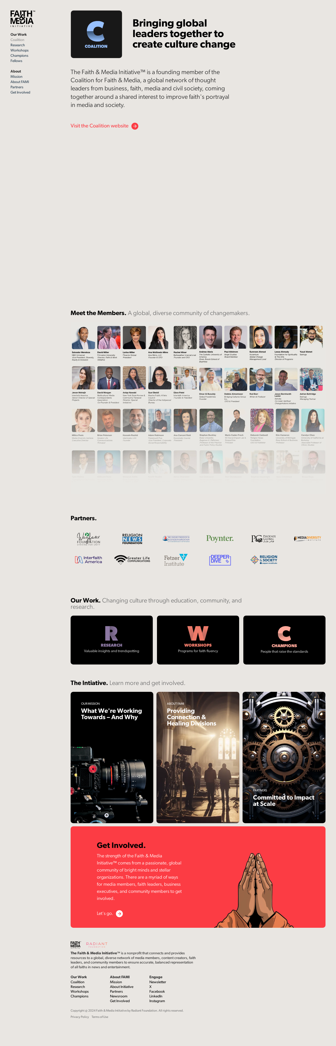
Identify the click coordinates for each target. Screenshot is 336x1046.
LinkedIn (155, 996)
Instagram (157, 1001)
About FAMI (19, 82)
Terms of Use (100, 1017)
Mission (16, 77)
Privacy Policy (80, 1017)
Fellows (16, 61)
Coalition (17, 40)
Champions (19, 56)
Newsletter (157, 982)
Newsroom (118, 996)
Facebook (157, 992)
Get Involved (20, 93)
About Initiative (121, 987)
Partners (16, 87)
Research (17, 45)
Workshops (19, 51)
